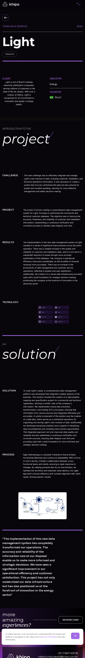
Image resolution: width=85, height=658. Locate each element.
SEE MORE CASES (71, 620)
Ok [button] (75, 636)
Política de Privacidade (48, 637)
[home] (10, 4)
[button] (78, 4)
